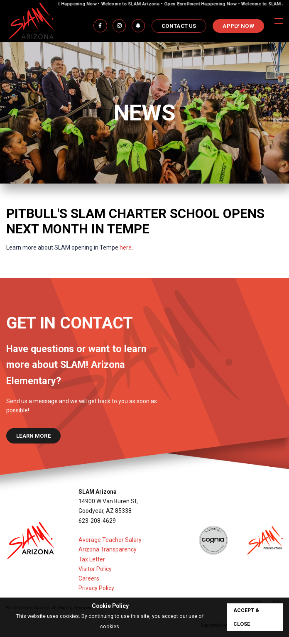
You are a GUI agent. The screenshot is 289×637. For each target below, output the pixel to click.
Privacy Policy (96, 588)
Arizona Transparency (107, 549)
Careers (88, 578)
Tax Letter (91, 559)
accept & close (246, 617)
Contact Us (179, 26)
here (126, 247)
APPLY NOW (238, 26)
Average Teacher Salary (110, 540)
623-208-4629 (97, 520)
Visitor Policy (95, 569)
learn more (33, 436)
